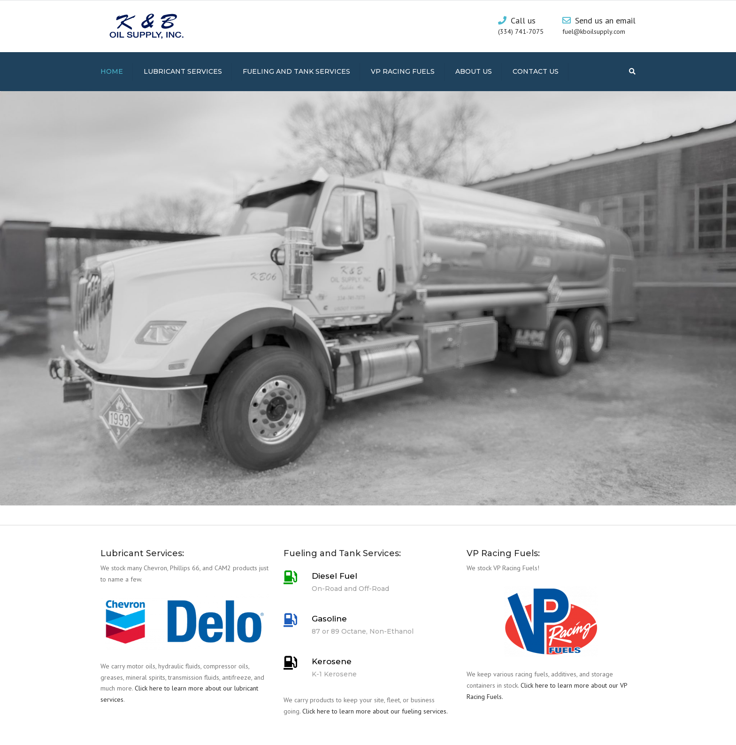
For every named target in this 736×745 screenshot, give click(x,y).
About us (473, 71)
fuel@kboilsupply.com (593, 32)
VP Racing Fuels (403, 71)
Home (111, 71)
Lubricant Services (183, 71)
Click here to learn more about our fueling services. (375, 711)
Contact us (536, 71)
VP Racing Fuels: (503, 553)
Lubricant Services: (142, 553)
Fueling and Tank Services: (342, 553)
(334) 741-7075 (521, 32)
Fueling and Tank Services (296, 71)
